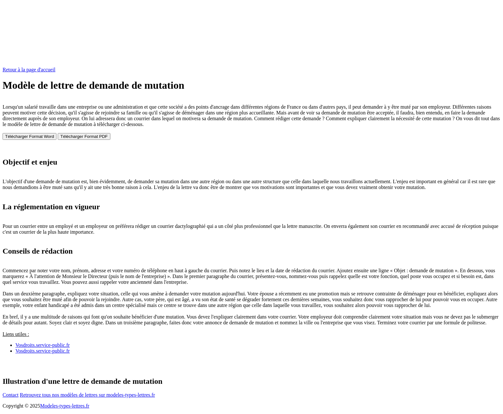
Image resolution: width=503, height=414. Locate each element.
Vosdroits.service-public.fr (42, 345)
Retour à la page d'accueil (29, 69)
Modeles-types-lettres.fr (64, 406)
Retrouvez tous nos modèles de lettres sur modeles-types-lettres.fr (87, 395)
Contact (11, 395)
